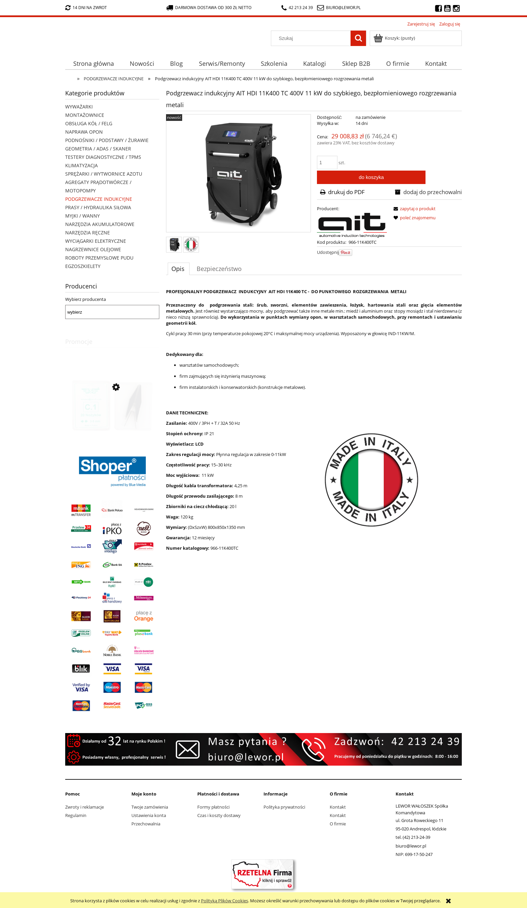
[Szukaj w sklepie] (312, 38)
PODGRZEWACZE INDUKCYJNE (98, 199)
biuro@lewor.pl (343, 7)
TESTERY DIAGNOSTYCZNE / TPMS (103, 157)
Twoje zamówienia (149, 807)
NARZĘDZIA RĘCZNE (87, 232)
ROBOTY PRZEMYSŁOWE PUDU (99, 258)
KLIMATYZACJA (81, 165)
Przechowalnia (145, 824)
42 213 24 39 (297, 7)
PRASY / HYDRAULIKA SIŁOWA (98, 207)
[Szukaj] (358, 38)
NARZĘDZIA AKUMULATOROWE (99, 224)
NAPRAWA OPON (84, 132)
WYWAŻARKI (79, 106)
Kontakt (338, 807)
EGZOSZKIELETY (82, 266)
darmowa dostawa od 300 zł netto (208, 7)
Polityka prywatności (284, 807)
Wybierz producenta (85, 299)
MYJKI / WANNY (82, 216)
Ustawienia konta (148, 815)
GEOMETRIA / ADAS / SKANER (98, 148)
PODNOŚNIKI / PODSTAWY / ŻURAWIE (107, 140)
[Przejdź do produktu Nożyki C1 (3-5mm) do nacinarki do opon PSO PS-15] (112, 418)
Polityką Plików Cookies (224, 901)
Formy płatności (213, 807)
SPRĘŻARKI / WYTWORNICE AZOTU (103, 174)
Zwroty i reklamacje (84, 807)
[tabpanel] (314, 433)
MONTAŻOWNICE (84, 115)
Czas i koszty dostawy (219, 815)
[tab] (178, 269)
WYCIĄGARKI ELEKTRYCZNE (95, 241)
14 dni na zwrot (86, 7)
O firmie (338, 824)
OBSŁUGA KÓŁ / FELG (88, 123)
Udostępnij (328, 252)
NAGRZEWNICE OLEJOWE (93, 249)
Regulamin (75, 815)
